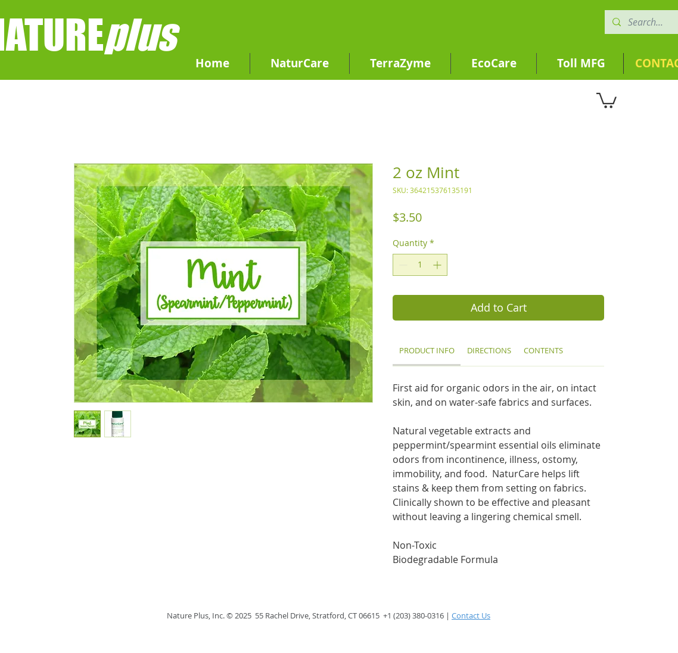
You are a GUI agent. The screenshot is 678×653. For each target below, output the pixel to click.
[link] (427, 350)
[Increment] (438, 264)
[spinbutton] (420, 264)
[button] (606, 99)
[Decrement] (401, 264)
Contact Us (471, 615)
